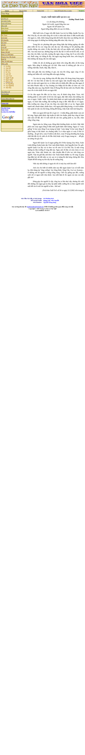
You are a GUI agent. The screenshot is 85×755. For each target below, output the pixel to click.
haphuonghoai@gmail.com (35, 207)
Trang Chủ (4, 103)
